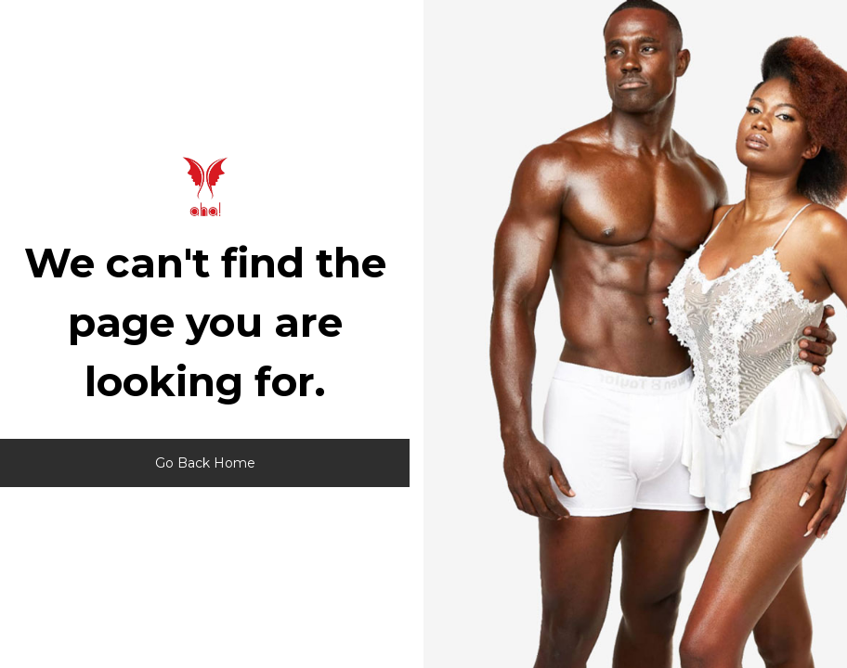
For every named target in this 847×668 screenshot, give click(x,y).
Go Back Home (205, 463)
